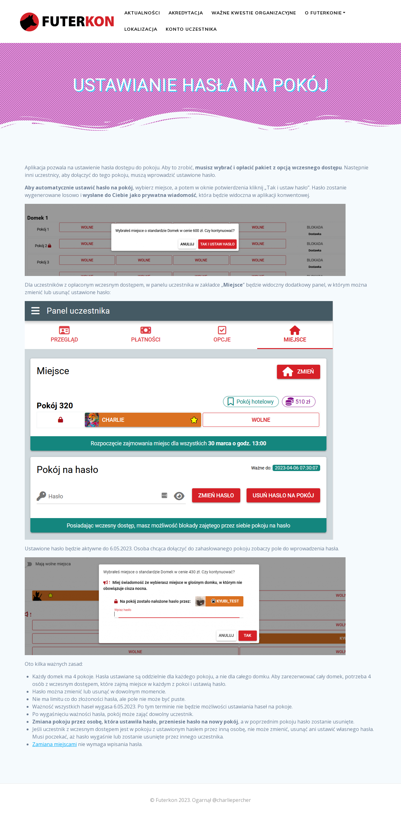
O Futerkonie (323, 13)
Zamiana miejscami (54, 744)
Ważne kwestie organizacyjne (253, 13)
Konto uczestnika (191, 29)
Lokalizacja (140, 29)
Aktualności (142, 13)
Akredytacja (186, 13)
